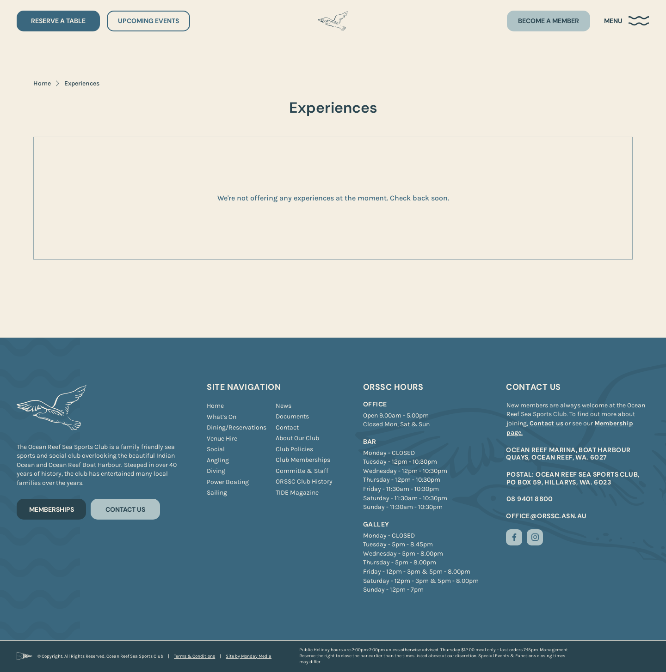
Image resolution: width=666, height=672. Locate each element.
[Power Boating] (228, 482)
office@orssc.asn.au (546, 516)
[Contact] (287, 428)
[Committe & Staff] (302, 471)
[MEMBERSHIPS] (51, 509)
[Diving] (216, 471)
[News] (283, 406)
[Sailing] (217, 493)
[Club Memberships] (303, 460)
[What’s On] (221, 417)
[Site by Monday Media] (248, 656)
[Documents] (292, 417)
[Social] (216, 449)
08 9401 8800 (529, 499)
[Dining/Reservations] (236, 428)
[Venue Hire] (222, 439)
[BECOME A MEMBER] (548, 21)
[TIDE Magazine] (297, 493)
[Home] (215, 406)
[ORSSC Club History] (304, 482)
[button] (626, 21)
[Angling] (218, 460)
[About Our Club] (297, 438)
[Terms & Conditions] (194, 656)
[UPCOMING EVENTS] (148, 21)
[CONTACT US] (125, 509)
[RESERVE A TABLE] (58, 21)
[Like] (514, 537)
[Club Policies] (294, 449)
